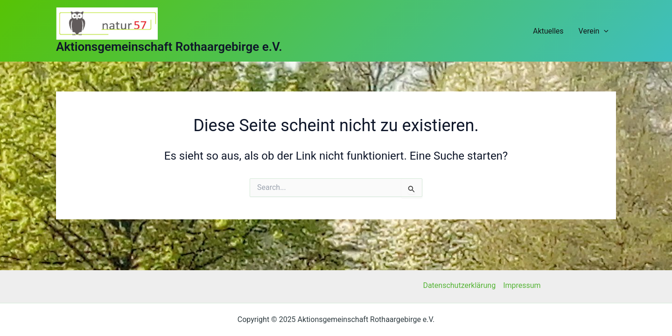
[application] (604, 31)
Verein (594, 31)
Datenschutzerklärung (459, 285)
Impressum (522, 285)
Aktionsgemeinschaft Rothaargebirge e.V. (169, 47)
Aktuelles (548, 31)
